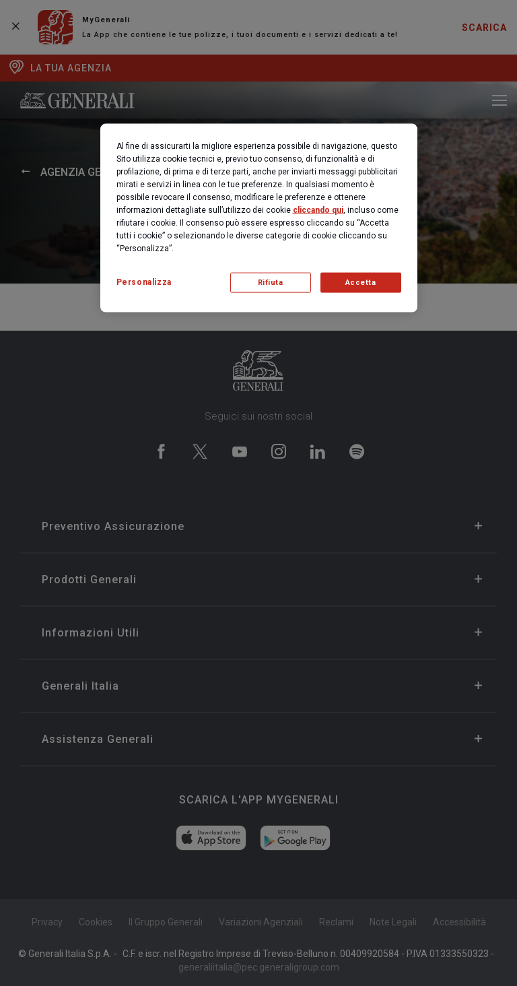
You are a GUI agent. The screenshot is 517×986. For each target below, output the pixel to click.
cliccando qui (318, 209)
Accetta (360, 281)
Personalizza (144, 281)
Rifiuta (270, 281)
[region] (258, 217)
